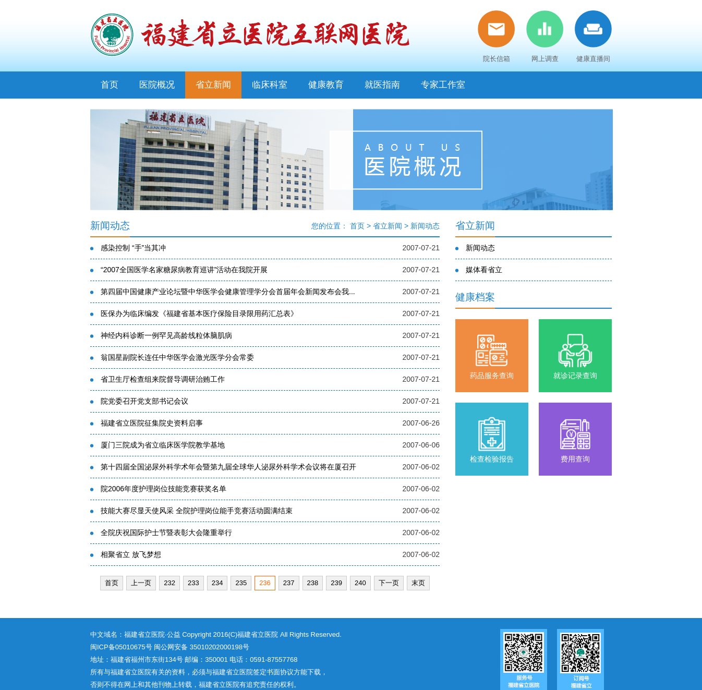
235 (241, 583)
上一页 (141, 583)
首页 (109, 85)
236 (265, 583)
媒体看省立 (484, 269)
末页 (418, 583)
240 (360, 583)
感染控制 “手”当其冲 (133, 248)
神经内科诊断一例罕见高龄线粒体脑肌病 (166, 335)
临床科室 (269, 85)
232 (169, 583)
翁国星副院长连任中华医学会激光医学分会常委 (177, 357)
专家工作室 (443, 85)
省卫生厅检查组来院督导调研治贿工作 (163, 379)
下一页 (389, 583)
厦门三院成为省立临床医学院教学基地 (163, 445)
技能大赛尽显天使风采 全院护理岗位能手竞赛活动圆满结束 (197, 510)
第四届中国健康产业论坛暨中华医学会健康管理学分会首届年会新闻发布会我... (228, 291)
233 (193, 583)
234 (217, 583)
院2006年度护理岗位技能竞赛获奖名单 (163, 489)
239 (336, 583)
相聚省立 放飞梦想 (131, 554)
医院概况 (157, 85)
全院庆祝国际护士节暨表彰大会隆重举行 (166, 532)
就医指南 (382, 85)
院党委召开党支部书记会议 (144, 401)
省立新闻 (213, 85)
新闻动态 (425, 226)
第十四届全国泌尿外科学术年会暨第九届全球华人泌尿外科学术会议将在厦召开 (228, 467)
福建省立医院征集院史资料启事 (152, 423)
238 (313, 583)
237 (289, 583)
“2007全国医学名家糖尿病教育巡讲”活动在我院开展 (184, 269)
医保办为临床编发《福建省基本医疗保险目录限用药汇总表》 (199, 313)
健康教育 (326, 85)
